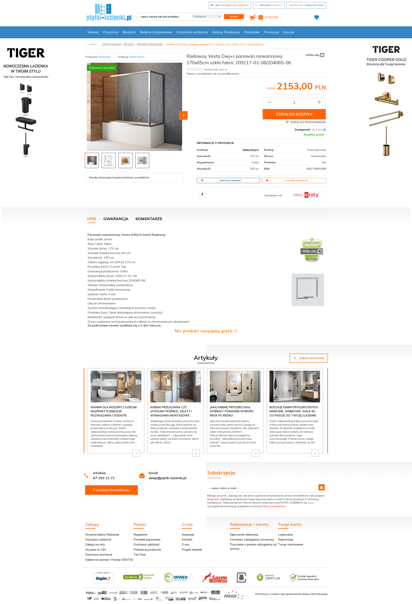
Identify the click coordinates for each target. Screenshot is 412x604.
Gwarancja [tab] (115, 218)
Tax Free (140, 554)
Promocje (271, 32)
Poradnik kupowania (147, 539)
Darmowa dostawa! (98, 554)
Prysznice (110, 32)
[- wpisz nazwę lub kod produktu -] (163, 16)
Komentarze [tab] (148, 218)
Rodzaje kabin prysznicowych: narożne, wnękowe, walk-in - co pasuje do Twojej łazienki (294, 411)
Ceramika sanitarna (192, 32)
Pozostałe (252, 32)
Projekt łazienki (192, 549)
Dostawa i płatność (287, 180)
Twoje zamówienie (290, 544)
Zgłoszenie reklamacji (244, 534)
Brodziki (129, 32)
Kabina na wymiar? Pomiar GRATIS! (109, 559)
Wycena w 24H (95, 549)
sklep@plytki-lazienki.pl (167, 478)
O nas (185, 544)
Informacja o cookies (267, 593)
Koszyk (288, 32)
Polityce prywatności (273, 506)
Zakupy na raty (95, 544)
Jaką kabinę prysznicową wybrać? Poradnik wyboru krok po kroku (231, 411)
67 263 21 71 (104, 478)
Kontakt (187, 539)
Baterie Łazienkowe (156, 32)
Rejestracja (285, 539)
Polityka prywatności (147, 549)
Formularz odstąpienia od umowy (252, 539)
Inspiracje (188, 534)
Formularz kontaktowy (111, 490)
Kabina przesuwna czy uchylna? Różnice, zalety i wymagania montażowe (171, 411)
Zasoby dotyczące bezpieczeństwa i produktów (119, 177)
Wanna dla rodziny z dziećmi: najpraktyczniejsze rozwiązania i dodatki (114, 411)
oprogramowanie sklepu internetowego (304, 593)
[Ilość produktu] (294, 102)
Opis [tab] (91, 218)
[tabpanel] (206, 282)
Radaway (105, 56)
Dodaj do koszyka (294, 114)
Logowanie (285, 534)
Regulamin (213, 499)
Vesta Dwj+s (136, 56)
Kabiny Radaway (226, 32)
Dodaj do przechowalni (306, 122)
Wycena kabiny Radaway (102, 534)
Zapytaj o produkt (221, 180)
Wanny (93, 32)
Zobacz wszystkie (308, 358)
